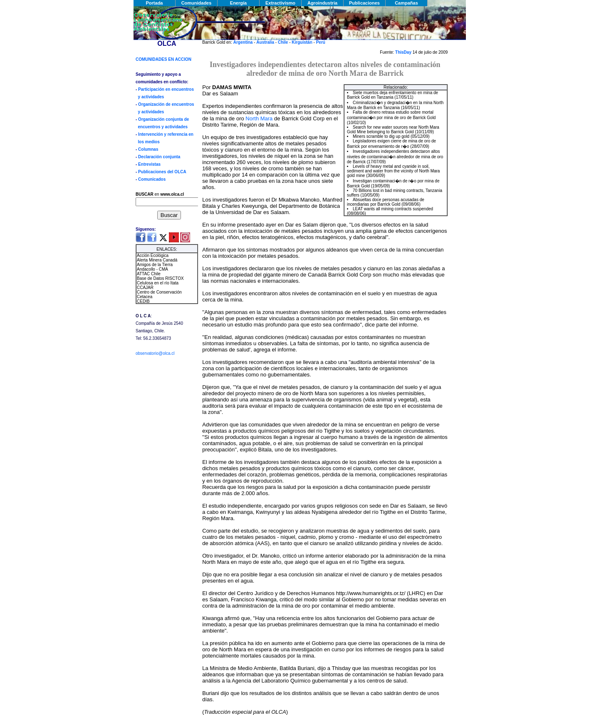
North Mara (258, 118)
